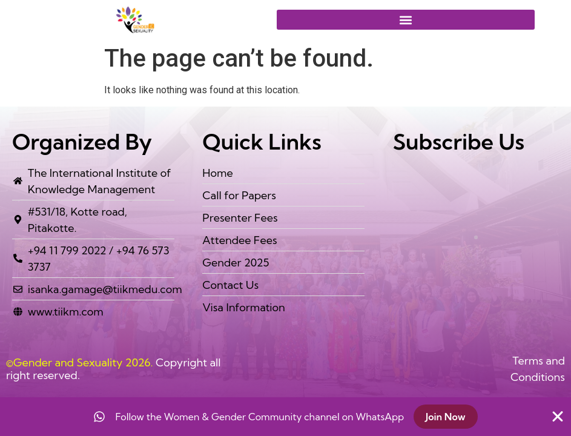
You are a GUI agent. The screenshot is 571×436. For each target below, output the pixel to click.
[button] (406, 20)
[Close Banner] (557, 416)
